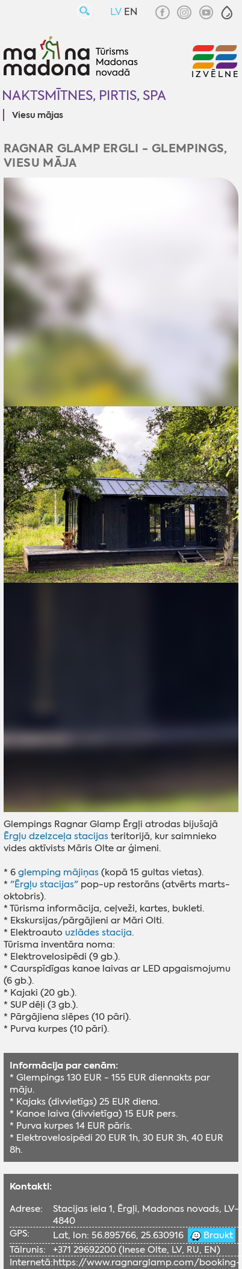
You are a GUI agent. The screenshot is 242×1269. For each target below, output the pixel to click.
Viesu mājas (37, 115)
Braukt (217, 1235)
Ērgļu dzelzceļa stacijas (56, 836)
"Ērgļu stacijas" (44, 884)
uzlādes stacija (98, 932)
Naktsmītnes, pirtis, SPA (84, 95)
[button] (227, 12)
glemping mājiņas (58, 872)
